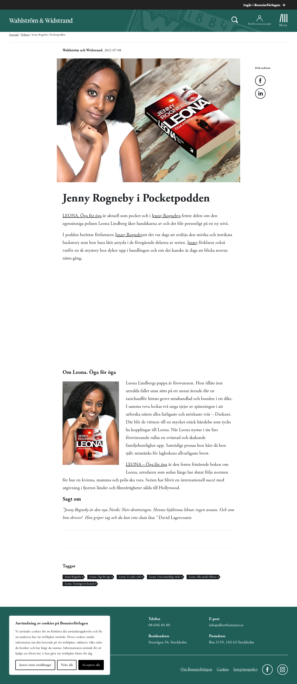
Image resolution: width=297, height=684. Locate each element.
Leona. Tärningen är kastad (79, 583)
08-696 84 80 (159, 625)
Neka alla (67, 665)
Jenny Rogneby (129, 235)
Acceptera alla (91, 665)
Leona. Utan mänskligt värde (164, 577)
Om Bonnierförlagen (196, 669)
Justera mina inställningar (35, 665)
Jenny (192, 242)
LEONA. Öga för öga (82, 216)
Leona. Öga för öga (100, 577)
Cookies (223, 669)
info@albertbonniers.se (226, 625)
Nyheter (25, 34)
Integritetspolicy (245, 669)
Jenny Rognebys (166, 216)
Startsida (14, 34)
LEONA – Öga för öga (146, 464)
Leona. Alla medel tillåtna (202, 577)
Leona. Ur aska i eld (129, 577)
